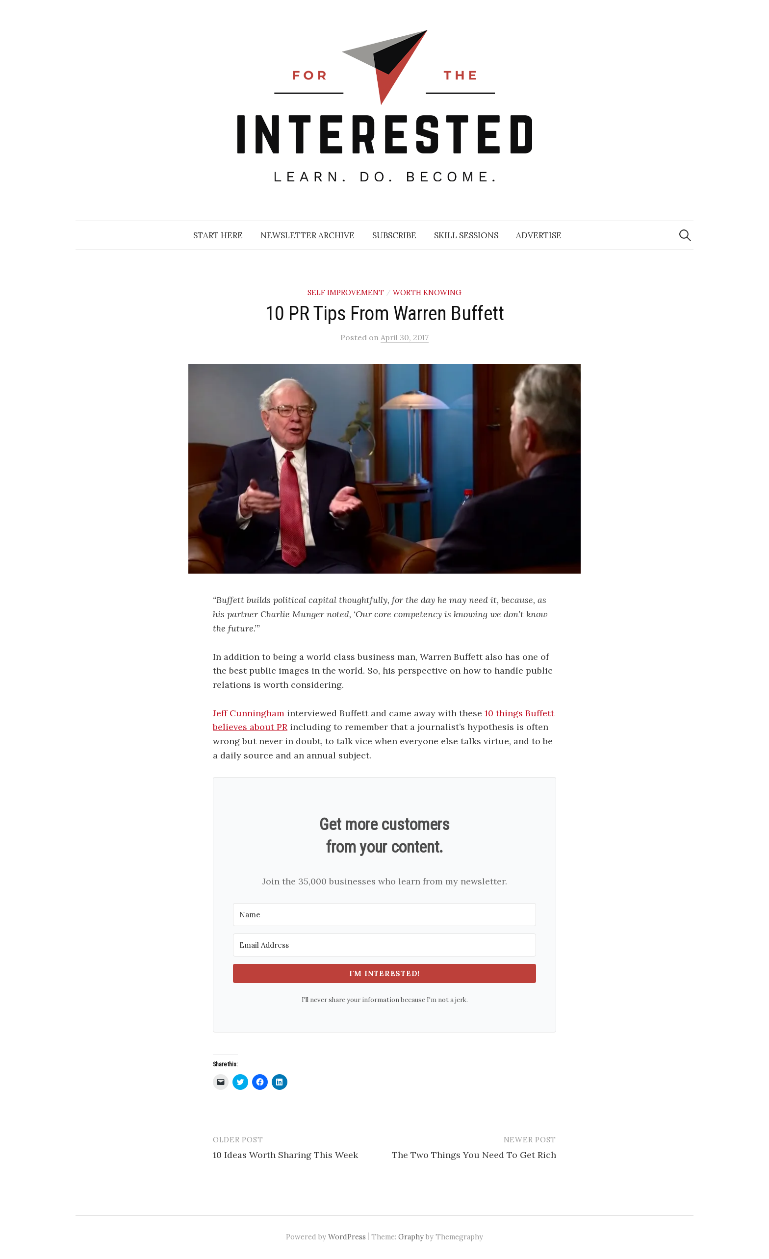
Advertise (539, 235)
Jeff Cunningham (248, 713)
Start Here (218, 235)
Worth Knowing (427, 292)
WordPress (347, 1236)
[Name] (384, 914)
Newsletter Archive (307, 235)
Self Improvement (346, 292)
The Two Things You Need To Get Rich (474, 1154)
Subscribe (394, 235)
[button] (384, 469)
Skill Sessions (466, 235)
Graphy (411, 1236)
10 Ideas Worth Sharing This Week (285, 1154)
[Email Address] (384, 945)
